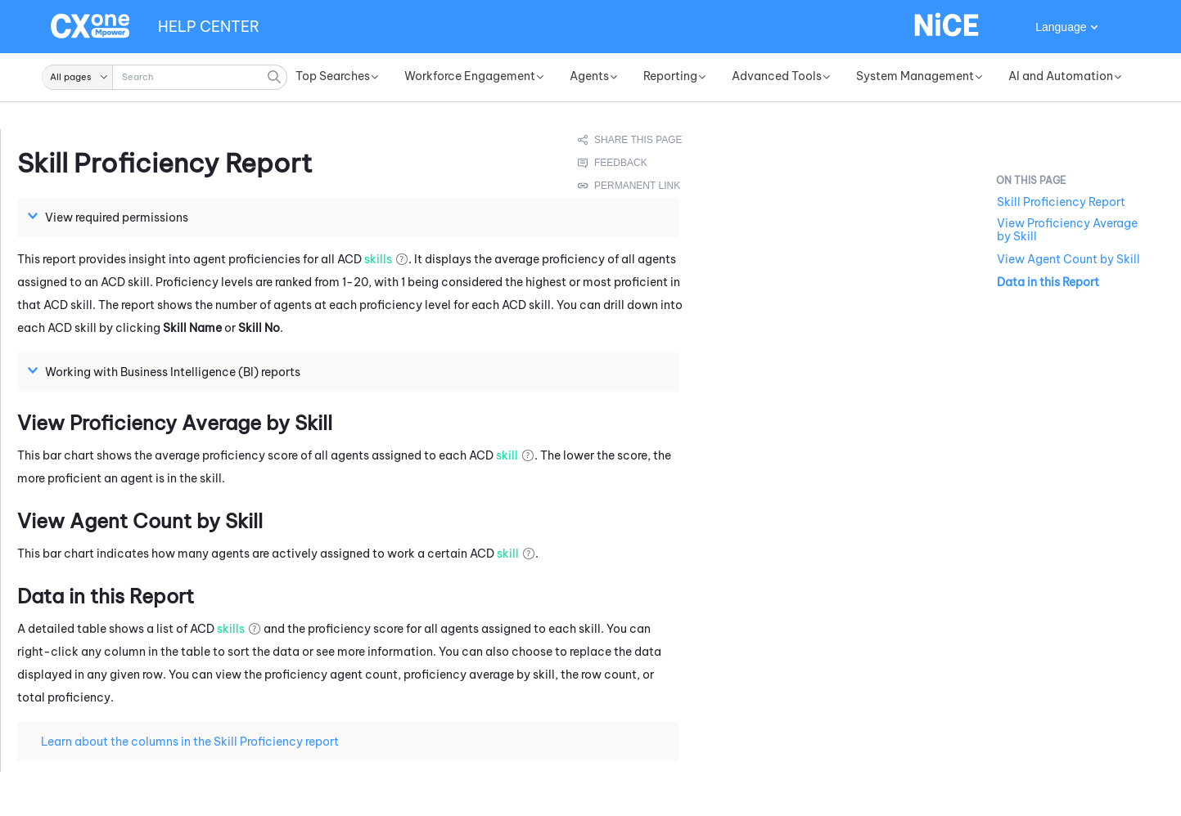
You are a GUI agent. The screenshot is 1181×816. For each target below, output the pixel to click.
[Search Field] (164, 77)
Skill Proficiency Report (1061, 202)
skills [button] (378, 259)
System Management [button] (915, 76)
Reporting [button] (670, 76)
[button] (77, 77)
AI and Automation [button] (1060, 76)
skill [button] (507, 455)
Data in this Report (1048, 282)
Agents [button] (589, 76)
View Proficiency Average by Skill (1067, 230)
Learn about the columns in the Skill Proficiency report (183, 741)
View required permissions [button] (110, 216)
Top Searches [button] (332, 76)
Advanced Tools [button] (777, 76)
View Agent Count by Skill (1068, 259)
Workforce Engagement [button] (469, 76)
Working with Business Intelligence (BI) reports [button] (166, 371)
